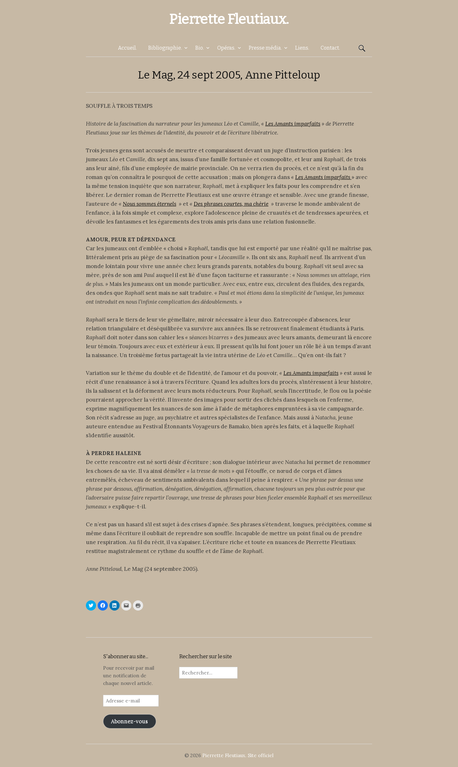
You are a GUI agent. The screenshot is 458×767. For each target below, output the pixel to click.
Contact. (330, 48)
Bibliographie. (165, 48)
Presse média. (265, 48)
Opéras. (226, 48)
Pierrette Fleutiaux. (228, 19)
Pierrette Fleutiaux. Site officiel (238, 755)
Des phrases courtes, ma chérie (231, 203)
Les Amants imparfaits (292, 123)
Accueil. (127, 48)
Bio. (199, 48)
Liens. (302, 48)
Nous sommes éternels (149, 203)
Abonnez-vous (129, 721)
